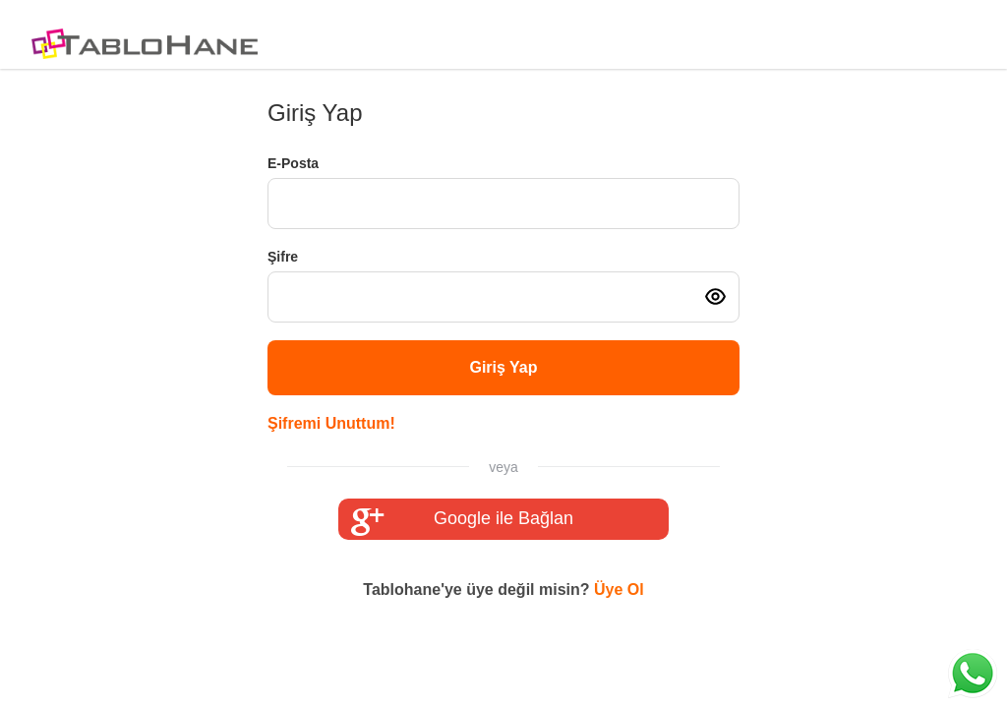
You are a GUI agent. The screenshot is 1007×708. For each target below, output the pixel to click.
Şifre (282, 257)
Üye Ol (619, 589)
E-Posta (293, 163)
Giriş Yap (503, 367)
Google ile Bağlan (462, 519)
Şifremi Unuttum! (331, 423)
